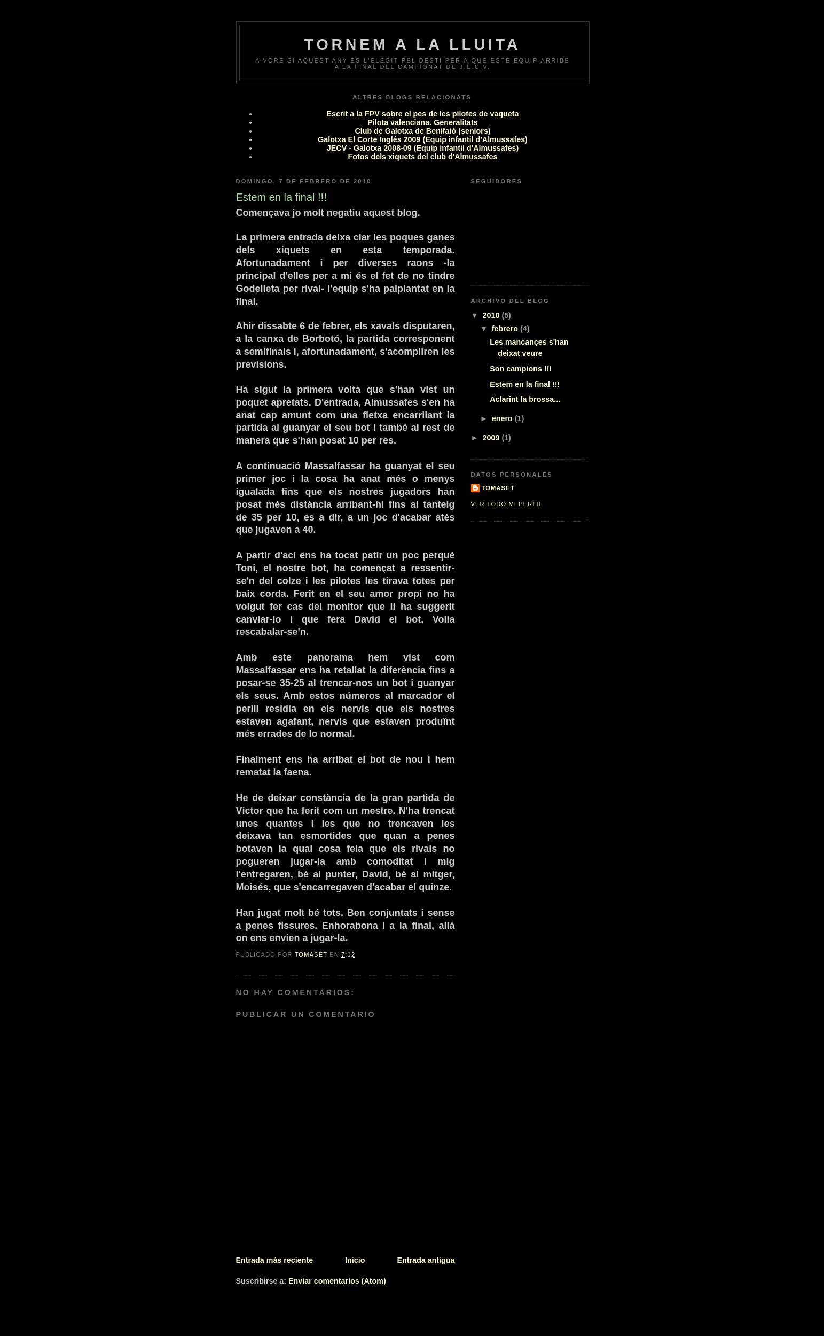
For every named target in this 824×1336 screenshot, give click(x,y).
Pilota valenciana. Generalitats (422, 122)
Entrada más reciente (274, 1260)
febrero (506, 328)
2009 (492, 437)
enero (503, 418)
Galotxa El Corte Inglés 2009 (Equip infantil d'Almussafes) (423, 139)
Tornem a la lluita (412, 44)
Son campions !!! (521, 368)
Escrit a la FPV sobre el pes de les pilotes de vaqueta (423, 114)
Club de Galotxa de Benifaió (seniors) (422, 131)
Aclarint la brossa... (525, 399)
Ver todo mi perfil (507, 504)
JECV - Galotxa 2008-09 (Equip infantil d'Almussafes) (423, 148)
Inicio (355, 1260)
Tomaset (498, 488)
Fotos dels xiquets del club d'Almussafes (423, 156)
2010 (492, 315)
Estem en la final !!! (525, 384)
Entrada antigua (425, 1260)
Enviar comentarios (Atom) (337, 1281)
